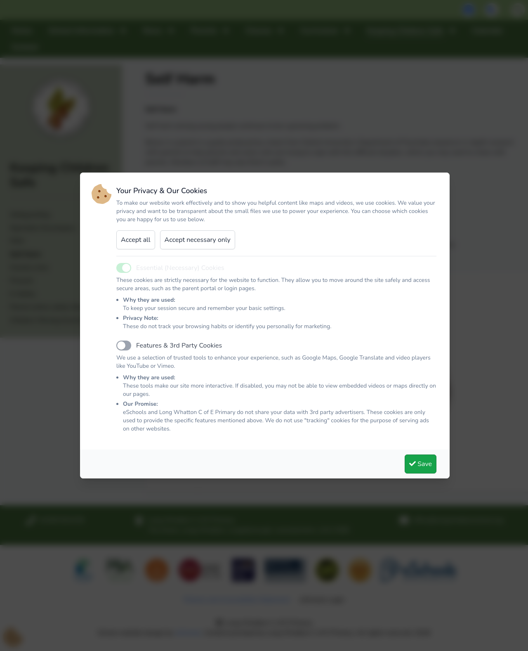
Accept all (136, 239)
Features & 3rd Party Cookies (179, 345)
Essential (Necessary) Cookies (180, 267)
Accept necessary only (198, 239)
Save (420, 464)
